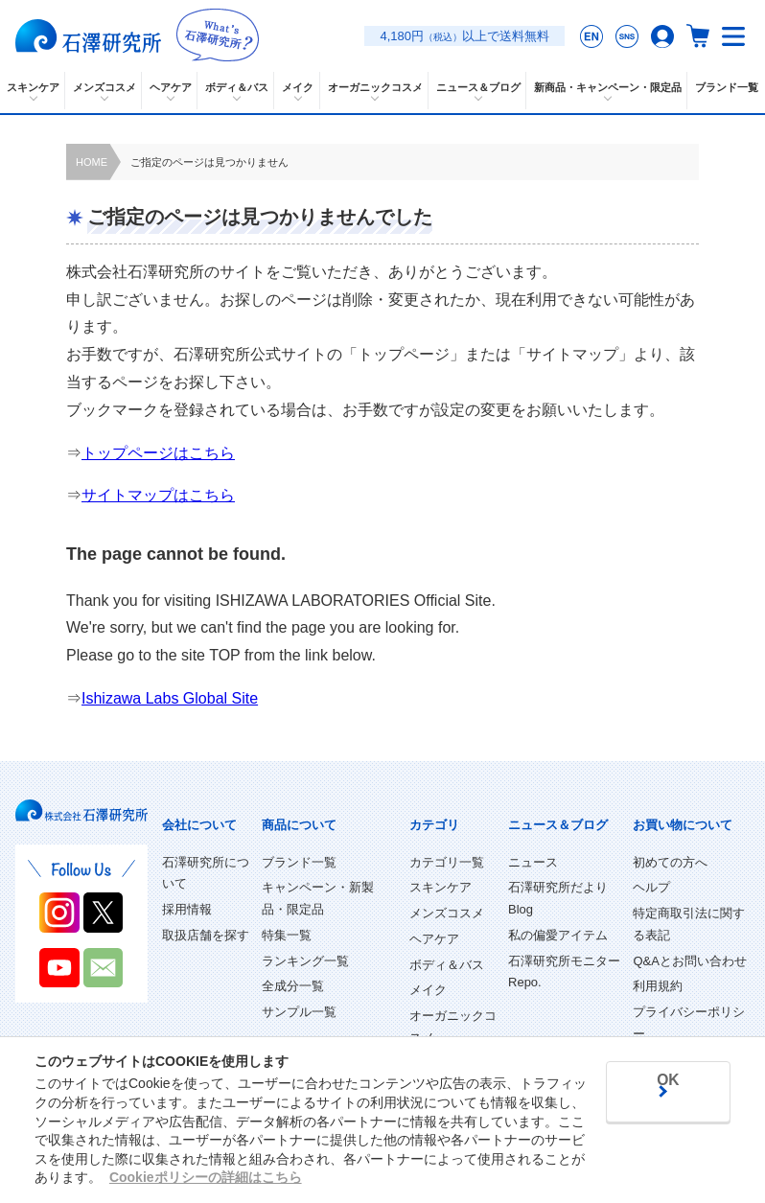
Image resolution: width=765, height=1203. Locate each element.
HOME (91, 162)
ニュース (533, 862)
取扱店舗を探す (205, 935)
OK (660, 1144)
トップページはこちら (158, 453)
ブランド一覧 (726, 87)
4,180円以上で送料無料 (464, 36)
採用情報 (187, 909)
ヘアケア (434, 939)
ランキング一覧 (305, 961)
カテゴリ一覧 (446, 862)
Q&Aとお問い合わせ (689, 961)
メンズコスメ (446, 913)
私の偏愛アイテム (558, 935)
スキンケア (440, 887)
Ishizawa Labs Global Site (169, 698)
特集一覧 (287, 935)
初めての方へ (670, 862)
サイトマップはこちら (158, 495)
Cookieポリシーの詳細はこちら (205, 1104)
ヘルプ (651, 887)
